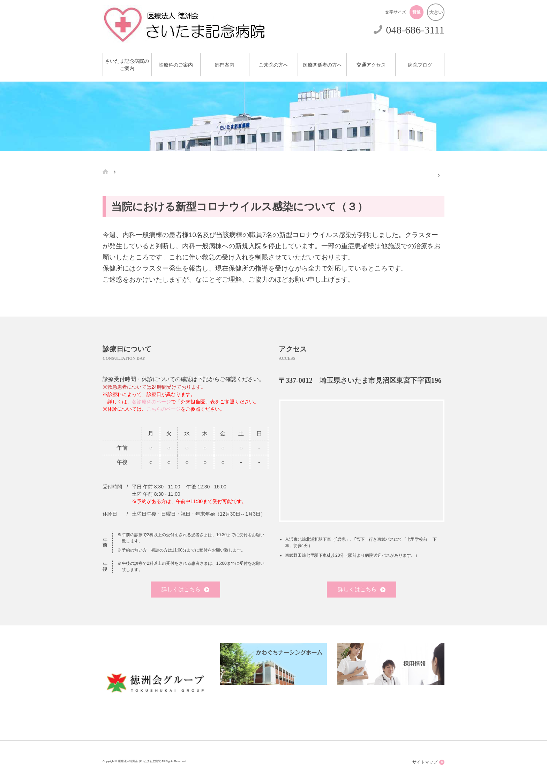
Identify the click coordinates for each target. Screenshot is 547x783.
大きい (436, 12)
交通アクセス (371, 65)
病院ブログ (420, 65)
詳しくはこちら (185, 589)
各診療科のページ (151, 401)
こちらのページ (164, 409)
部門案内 (224, 65)
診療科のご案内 (176, 65)
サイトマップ (428, 762)
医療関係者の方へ (322, 65)
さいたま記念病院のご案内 (127, 65)
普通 (416, 12)
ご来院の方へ (273, 65)
